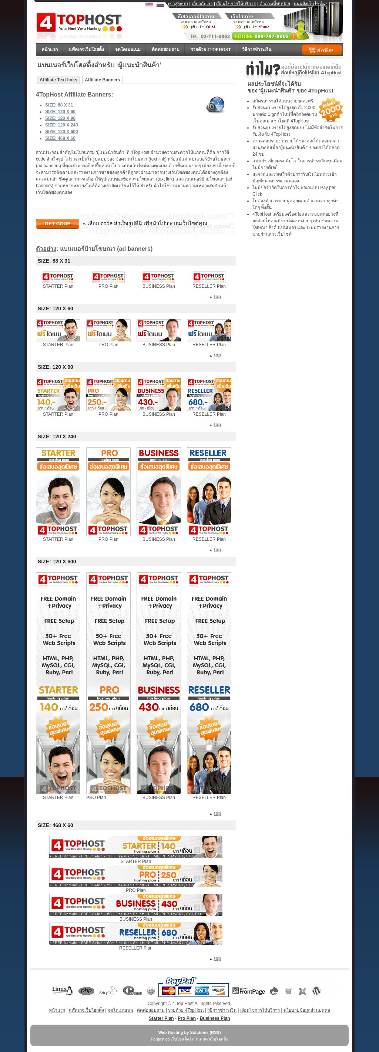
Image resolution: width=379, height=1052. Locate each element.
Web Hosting (170, 1032)
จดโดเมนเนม (128, 49)
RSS (215, 1032)
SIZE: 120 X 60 (60, 111)
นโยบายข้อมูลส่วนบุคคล (307, 1010)
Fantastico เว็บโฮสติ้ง (170, 1039)
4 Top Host (183, 1003)
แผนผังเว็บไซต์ (308, 3)
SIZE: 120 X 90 (60, 118)
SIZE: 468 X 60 (60, 138)
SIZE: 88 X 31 (59, 105)
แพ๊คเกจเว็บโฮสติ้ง (86, 49)
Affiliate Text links (58, 79)
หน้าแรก (49, 49)
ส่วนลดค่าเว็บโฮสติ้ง (210, 1039)
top (217, 296)
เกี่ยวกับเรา (202, 3)
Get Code (58, 223)
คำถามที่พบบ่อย (274, 3)
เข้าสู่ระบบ (178, 3)
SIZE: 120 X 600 (61, 131)
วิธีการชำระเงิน (256, 49)
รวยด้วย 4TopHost (211, 49)
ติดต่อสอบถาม (166, 49)
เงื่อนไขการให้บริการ (236, 3)
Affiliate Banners (102, 79)
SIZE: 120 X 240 (61, 125)
